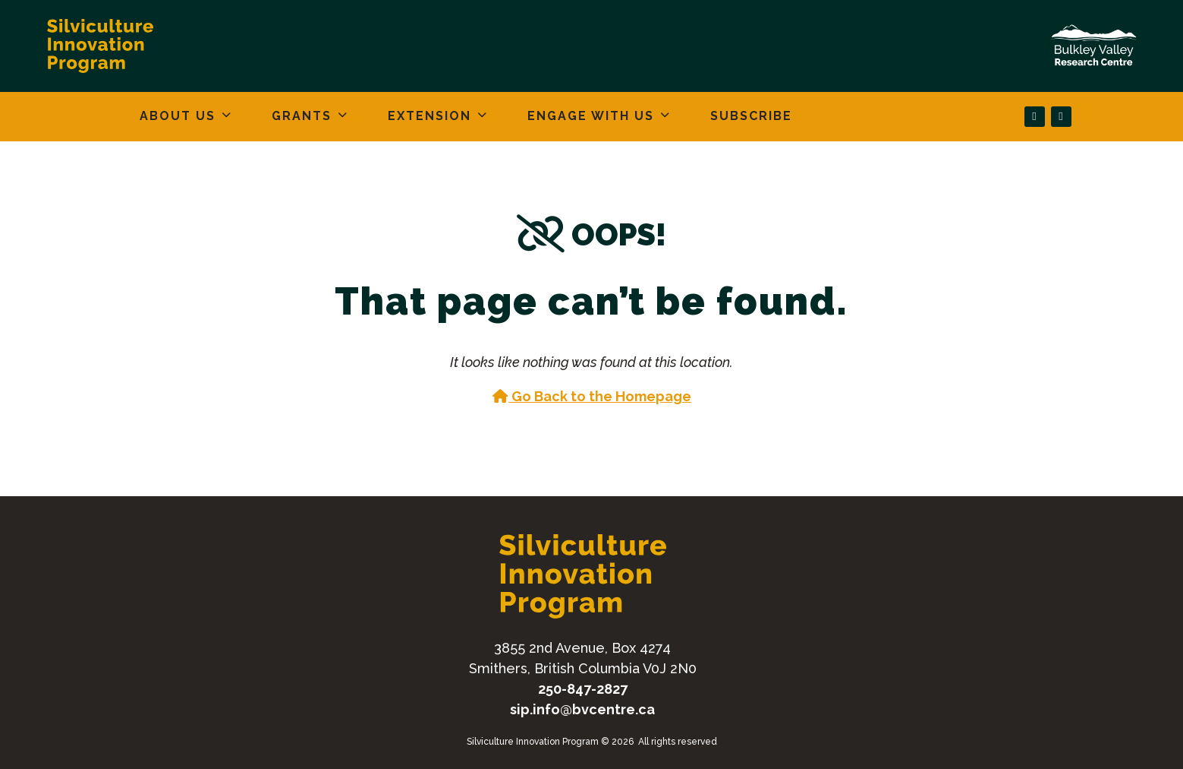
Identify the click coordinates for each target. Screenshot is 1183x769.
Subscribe (751, 116)
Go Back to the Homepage (592, 396)
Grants (302, 116)
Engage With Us (590, 116)
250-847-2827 (583, 689)
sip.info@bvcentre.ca (582, 709)
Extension (429, 116)
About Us (178, 116)
